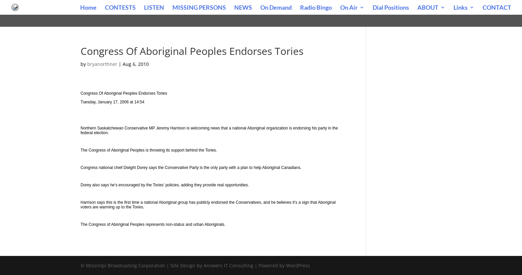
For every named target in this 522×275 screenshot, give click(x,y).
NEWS (243, 8)
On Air (349, 8)
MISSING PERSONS (199, 8)
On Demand (276, 8)
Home (88, 8)
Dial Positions (391, 8)
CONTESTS (120, 8)
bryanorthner (102, 64)
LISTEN (154, 8)
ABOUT (427, 8)
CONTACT (497, 8)
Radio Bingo (316, 8)
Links (460, 8)
